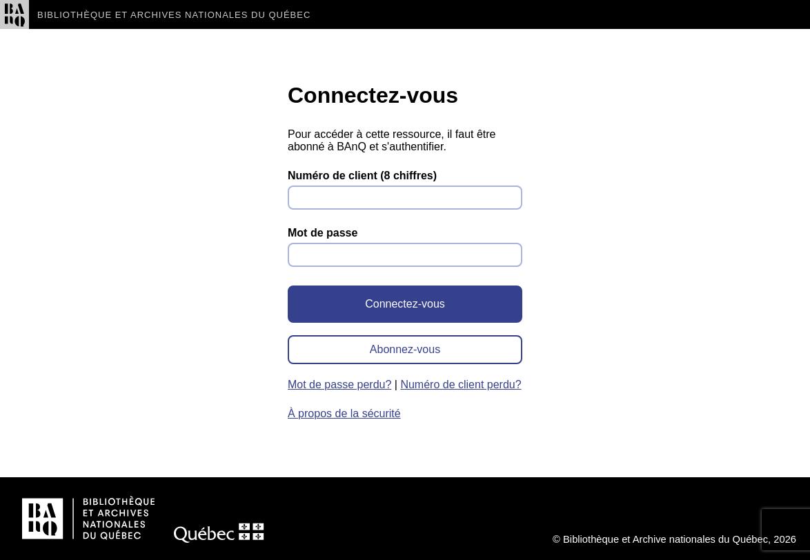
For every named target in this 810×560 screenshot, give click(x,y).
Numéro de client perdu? (460, 384)
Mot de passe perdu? (339, 384)
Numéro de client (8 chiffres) (362, 175)
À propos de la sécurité (344, 413)
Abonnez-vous (405, 349)
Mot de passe (322, 233)
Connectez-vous (405, 304)
